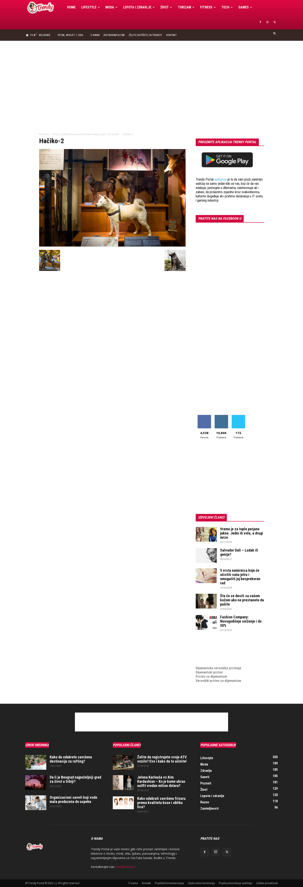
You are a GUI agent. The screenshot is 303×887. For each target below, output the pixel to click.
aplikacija (220, 179)
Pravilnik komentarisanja (169, 883)
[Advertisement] (151, 72)
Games (245, 7)
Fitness (208, 7)
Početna (44, 134)
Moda (111, 7)
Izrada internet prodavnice (215, 651)
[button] (274, 33)
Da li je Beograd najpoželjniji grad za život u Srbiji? (75, 779)
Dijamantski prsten (209, 672)
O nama (95, 35)
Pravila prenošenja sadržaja (235, 883)
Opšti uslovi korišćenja (201, 883)
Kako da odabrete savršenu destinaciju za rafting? (71, 759)
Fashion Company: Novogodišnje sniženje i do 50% (241, 621)
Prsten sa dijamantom (211, 676)
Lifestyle (90, 7)
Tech (227, 7)
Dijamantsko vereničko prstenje (218, 664)
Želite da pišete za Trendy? (145, 35)
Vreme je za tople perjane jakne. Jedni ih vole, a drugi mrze (241, 533)
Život (166, 7)
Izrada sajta (204, 647)
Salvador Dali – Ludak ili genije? (239, 552)
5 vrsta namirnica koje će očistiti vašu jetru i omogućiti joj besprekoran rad (240, 576)
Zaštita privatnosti (267, 883)
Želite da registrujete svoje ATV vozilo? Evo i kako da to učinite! (162, 759)
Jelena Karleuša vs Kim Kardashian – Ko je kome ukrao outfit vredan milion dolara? (161, 781)
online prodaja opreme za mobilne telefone (227, 655)
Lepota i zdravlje (139, 7)
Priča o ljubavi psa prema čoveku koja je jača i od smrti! (86, 134)
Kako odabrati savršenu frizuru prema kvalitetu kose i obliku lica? (161, 802)
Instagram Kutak (114, 35)
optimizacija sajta (208, 643)
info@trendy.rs (126, 867)
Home (71, 7)
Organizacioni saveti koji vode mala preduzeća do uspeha (73, 799)
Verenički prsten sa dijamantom (218, 681)
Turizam (186, 7)
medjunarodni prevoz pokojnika (218, 660)
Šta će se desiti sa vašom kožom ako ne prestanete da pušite (242, 600)
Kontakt (171, 35)
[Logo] (44, 7)
